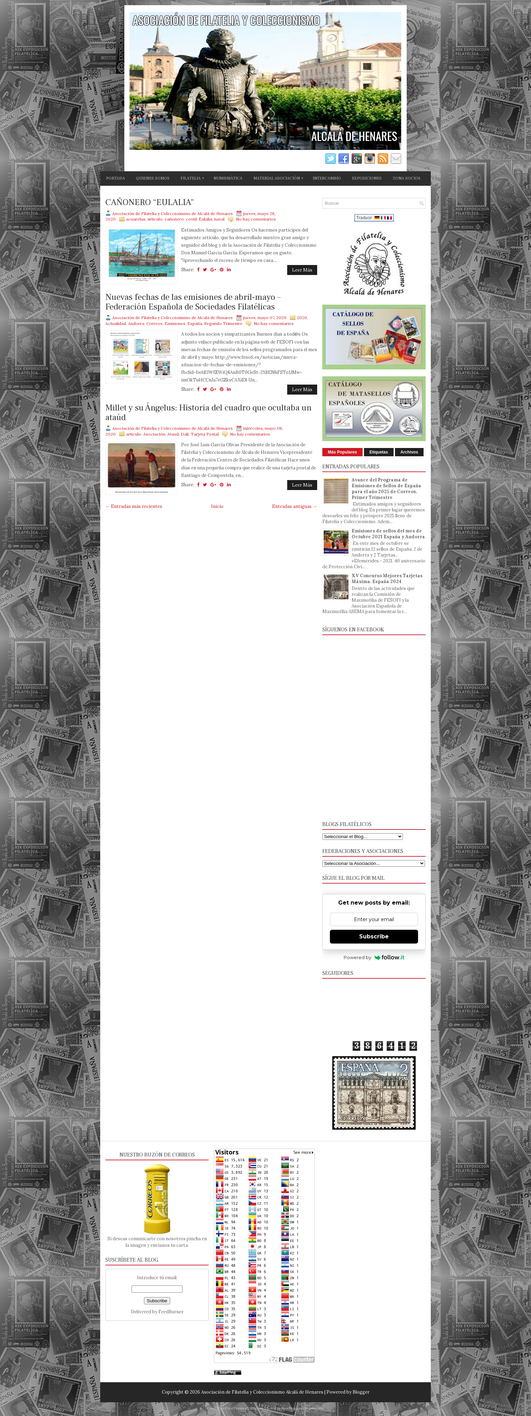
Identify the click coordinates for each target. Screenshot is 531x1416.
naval (219, 219)
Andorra (136, 323)
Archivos (409, 452)
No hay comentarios (256, 219)
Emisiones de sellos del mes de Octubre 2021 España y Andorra (388, 534)
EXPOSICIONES (367, 178)
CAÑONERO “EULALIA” (149, 202)
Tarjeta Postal (205, 434)
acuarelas (135, 219)
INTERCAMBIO (327, 178)
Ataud (173, 434)
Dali (185, 434)
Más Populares (342, 452)
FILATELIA (194, 177)
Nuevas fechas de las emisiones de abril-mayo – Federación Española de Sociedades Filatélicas (193, 302)
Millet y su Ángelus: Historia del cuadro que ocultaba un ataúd (208, 412)
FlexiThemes (236, 1408)
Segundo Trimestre (223, 323)
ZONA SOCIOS (406, 178)
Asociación (154, 434)
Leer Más (302, 270)
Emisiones (175, 323)
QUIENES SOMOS (152, 178)
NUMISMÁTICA (228, 178)
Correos (154, 323)
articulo (155, 219)
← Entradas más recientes (133, 506)
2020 (302, 317)
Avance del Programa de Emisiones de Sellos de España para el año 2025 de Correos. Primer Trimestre (386, 488)
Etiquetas (378, 452)
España (194, 323)
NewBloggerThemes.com (303, 1408)
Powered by (374, 957)
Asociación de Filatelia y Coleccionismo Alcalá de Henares (262, 1392)
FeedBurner (171, 1312)
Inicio (217, 506)
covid (191, 219)
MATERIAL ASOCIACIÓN (280, 177)
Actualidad (115, 323)
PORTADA (115, 178)
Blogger (361, 1392)
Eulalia (205, 219)
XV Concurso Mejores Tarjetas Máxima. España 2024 (387, 578)
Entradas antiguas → (294, 506)
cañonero (174, 219)
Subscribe (374, 936)
